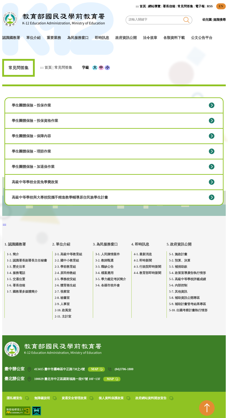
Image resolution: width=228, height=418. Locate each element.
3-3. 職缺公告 (104, 266)
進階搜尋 (219, 19)
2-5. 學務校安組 (65, 279)
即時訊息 (102, 38)
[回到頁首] (207, 408)
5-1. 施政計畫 (178, 254)
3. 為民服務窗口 (105, 244)
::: (138, 6)
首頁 (143, 6)
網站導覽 (154, 6)
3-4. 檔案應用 (104, 273)
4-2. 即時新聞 (143, 260)
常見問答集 (185, 6)
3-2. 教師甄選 (104, 260)
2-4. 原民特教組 (65, 273)
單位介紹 (33, 38)
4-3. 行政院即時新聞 (147, 266)
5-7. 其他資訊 (178, 291)
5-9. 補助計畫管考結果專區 (187, 304)
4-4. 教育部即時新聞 (147, 273)
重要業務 (54, 38)
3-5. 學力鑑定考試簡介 (110, 279)
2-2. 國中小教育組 (67, 260)
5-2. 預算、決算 (179, 260)
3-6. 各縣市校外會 (107, 285)
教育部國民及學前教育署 (53, 19)
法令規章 (150, 38)
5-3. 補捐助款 (178, 266)
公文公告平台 (201, 38)
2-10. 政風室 (63, 310)
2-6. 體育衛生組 (65, 285)
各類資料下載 (174, 38)
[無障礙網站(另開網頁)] (18, 414)
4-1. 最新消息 (143, 254)
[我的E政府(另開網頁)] (36, 414)
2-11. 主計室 (63, 316)
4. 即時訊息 (140, 244)
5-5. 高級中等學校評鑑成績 (187, 279)
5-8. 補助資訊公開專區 (184, 297)
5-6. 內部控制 (178, 285)
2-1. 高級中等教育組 (68, 254)
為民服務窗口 (78, 38)
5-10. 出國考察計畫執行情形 (188, 310)
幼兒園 (207, 19)
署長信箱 (169, 6)
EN (221, 6)
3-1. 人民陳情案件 (107, 254)
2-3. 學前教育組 (65, 266)
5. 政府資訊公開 (179, 244)
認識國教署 (11, 38)
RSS (210, 6)
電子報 (200, 6)
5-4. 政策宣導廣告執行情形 (187, 273)
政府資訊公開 (126, 38)
